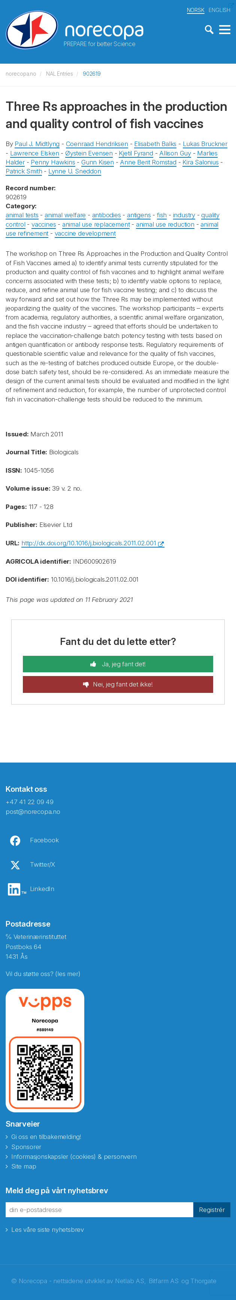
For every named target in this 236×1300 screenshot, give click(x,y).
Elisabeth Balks (155, 142)
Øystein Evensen (89, 151)
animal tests (22, 214)
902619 (92, 73)
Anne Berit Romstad (148, 161)
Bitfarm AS (164, 1280)
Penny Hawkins (53, 161)
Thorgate (203, 1280)
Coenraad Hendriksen (97, 142)
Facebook (44, 838)
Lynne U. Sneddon (74, 170)
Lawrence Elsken (34, 151)
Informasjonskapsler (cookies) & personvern (74, 1155)
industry (184, 214)
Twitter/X (42, 863)
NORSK (196, 9)
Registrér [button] (212, 1208)
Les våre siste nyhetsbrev (47, 1228)
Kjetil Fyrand (136, 151)
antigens (139, 214)
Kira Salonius (200, 161)
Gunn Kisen (97, 161)
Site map (23, 1165)
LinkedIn (42, 887)
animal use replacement (96, 223)
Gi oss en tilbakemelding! (46, 1135)
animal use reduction (165, 223)
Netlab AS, (130, 1280)
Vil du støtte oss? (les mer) (43, 972)
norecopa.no (21, 73)
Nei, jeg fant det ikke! (122, 683)
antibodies (106, 214)
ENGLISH (219, 9)
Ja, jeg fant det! (122, 663)
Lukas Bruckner (205, 142)
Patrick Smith (24, 170)
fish (162, 214)
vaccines (43, 223)
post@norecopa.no (33, 810)
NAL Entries (59, 73)
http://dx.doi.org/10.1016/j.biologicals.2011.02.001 (88, 541)
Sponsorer (26, 1145)
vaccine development (85, 232)
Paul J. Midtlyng (37, 142)
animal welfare (65, 214)
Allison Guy (175, 151)
